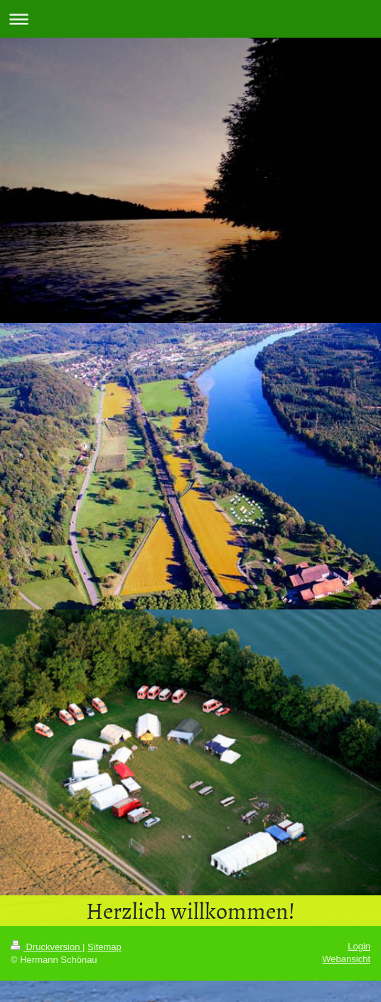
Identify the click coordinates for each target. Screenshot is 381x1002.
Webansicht (346, 959)
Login (359, 946)
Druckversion (46, 947)
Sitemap (104, 947)
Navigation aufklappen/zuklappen (190, 19)
